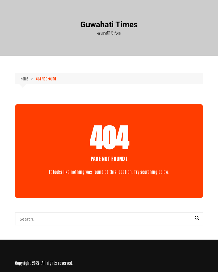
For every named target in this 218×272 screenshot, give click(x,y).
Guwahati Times (109, 24)
